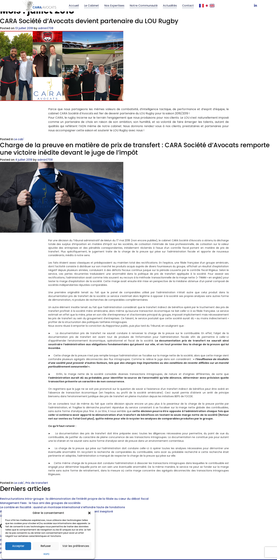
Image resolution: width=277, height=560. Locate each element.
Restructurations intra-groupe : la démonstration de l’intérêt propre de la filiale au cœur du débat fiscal (74, 486)
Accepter (18, 545)
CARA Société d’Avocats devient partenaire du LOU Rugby (89, 27)
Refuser (46, 545)
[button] (89, 512)
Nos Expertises (114, 6)
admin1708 (45, 34)
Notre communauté (144, 6)
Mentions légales (165, 553)
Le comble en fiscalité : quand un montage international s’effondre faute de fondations (62, 495)
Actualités (170, 6)
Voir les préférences (75, 545)
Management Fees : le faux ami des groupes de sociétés (40, 491)
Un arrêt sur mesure (14, 503)
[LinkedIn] (255, 5)
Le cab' (19, 145)
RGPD (46, 553)
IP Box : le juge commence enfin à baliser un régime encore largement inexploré (56, 499)
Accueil (74, 6)
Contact (188, 6)
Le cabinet (91, 6)
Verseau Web (141, 553)
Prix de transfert (36, 470)
